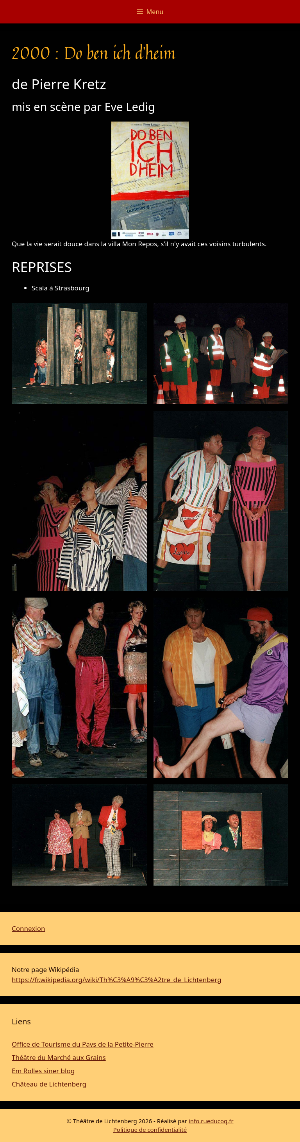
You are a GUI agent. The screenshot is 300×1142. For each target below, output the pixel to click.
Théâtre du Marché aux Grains (59, 1057)
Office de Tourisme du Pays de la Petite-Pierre (83, 1044)
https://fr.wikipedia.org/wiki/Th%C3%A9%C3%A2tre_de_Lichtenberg (116, 979)
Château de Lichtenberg (49, 1083)
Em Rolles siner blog (43, 1070)
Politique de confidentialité (150, 1129)
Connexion (28, 928)
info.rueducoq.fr (211, 1121)
